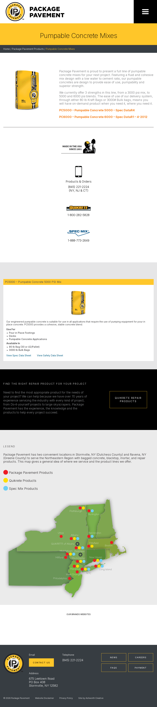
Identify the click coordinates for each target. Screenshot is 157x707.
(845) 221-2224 (72, 660)
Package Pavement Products (28, 48)
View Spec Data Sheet (18, 355)
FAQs (113, 667)
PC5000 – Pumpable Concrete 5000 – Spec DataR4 (97, 110)
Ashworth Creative (94, 698)
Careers (140, 657)
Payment (141, 667)
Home (6, 48)
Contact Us (41, 662)
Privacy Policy (66, 698)
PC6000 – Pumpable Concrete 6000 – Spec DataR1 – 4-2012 (103, 117)
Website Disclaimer (44, 698)
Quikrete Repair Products (128, 399)
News (113, 657)
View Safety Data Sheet (50, 355)
